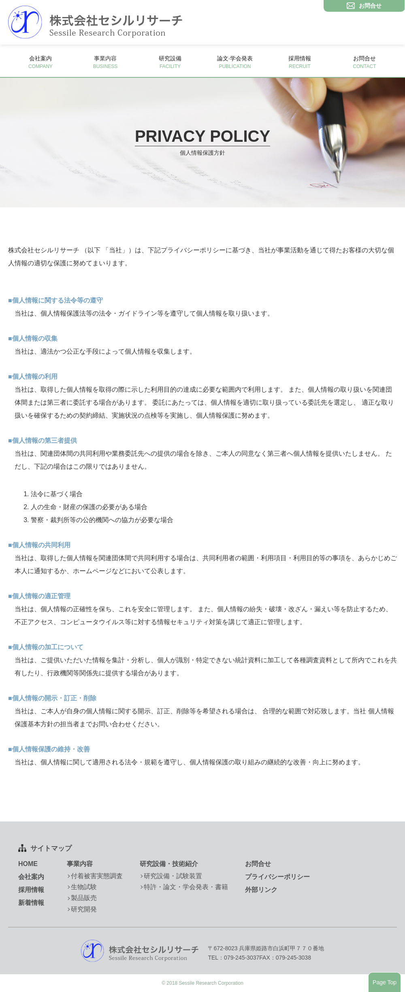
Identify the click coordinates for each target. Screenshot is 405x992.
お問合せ (364, 62)
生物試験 (84, 886)
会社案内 (40, 62)
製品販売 (84, 897)
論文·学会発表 (234, 62)
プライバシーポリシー (277, 876)
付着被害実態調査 (97, 876)
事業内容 (80, 863)
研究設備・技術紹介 (169, 863)
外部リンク (261, 889)
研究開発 (84, 909)
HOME (28, 863)
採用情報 (299, 62)
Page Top (384, 982)
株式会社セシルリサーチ (95, 22)
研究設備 (170, 62)
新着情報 (31, 902)
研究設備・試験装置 (173, 876)
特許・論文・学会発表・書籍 (186, 886)
